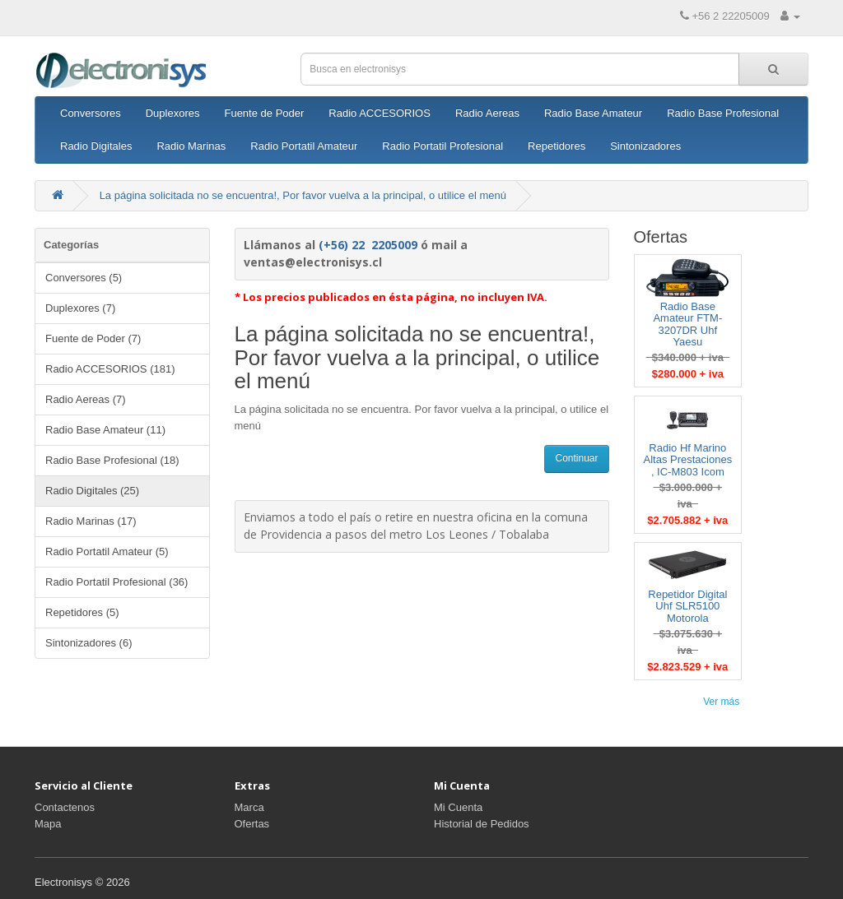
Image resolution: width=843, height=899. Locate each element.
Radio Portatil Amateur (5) (107, 551)
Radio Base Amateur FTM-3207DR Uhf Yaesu (687, 324)
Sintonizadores (645, 146)
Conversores (90, 113)
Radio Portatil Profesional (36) (116, 582)
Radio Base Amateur (593, 113)
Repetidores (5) (82, 612)
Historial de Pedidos (481, 824)
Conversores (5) (83, 277)
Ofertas (252, 824)
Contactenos (65, 807)
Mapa (48, 824)
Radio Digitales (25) (92, 490)
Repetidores (556, 146)
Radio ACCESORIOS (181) (110, 369)
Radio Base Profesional (723, 113)
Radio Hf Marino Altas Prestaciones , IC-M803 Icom (687, 460)
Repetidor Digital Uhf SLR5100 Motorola (687, 606)
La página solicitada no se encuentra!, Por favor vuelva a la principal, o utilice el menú (303, 195)
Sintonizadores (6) (89, 643)
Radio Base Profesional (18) (112, 460)
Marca (249, 807)
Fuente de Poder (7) (93, 338)
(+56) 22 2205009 (368, 245)
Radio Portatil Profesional (442, 146)
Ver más (721, 701)
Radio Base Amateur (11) (105, 430)
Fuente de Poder (264, 113)
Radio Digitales (96, 146)
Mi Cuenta (458, 807)
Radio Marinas (191, 146)
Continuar (576, 458)
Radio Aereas (487, 113)
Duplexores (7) (80, 308)
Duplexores (173, 113)
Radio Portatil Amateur (303, 146)
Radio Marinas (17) (91, 521)
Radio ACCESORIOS (379, 113)
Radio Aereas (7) (85, 399)
